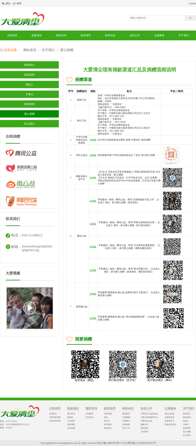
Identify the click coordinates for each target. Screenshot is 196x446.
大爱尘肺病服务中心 (149, 417)
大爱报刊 (126, 421)
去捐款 (93, 140)
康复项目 (71, 424)
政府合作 (108, 428)
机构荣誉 (29, 104)
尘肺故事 (126, 424)
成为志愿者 (169, 414)
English (192, 3)
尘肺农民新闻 (55, 421)
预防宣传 (61, 35)
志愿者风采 (169, 417)
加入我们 (29, 123)
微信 (8, 3)
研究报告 (108, 424)
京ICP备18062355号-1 (109, 443)
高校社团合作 (170, 424)
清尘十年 (126, 428)
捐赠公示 (144, 424)
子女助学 (71, 421)
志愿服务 (159, 35)
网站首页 (29, 50)
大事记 (29, 94)
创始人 (29, 84)
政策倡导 (86, 35)
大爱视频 (13, 273)
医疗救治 (71, 414)
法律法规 (108, 414)
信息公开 (135, 35)
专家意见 (53, 414)
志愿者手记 (169, 421)
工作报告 (144, 431)
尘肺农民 (12, 35)
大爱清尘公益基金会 (149, 414)
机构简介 (29, 65)
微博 (19, 3)
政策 (106, 417)
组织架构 (29, 74)
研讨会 (107, 421)
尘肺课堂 (89, 414)
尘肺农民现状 (55, 417)
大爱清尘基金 (146, 421)
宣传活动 (89, 417)
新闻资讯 (126, 414)
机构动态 (110, 35)
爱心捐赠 (66, 50)
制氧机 (70, 417)
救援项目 (37, 35)
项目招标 (144, 428)
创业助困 (71, 428)
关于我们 (184, 35)
